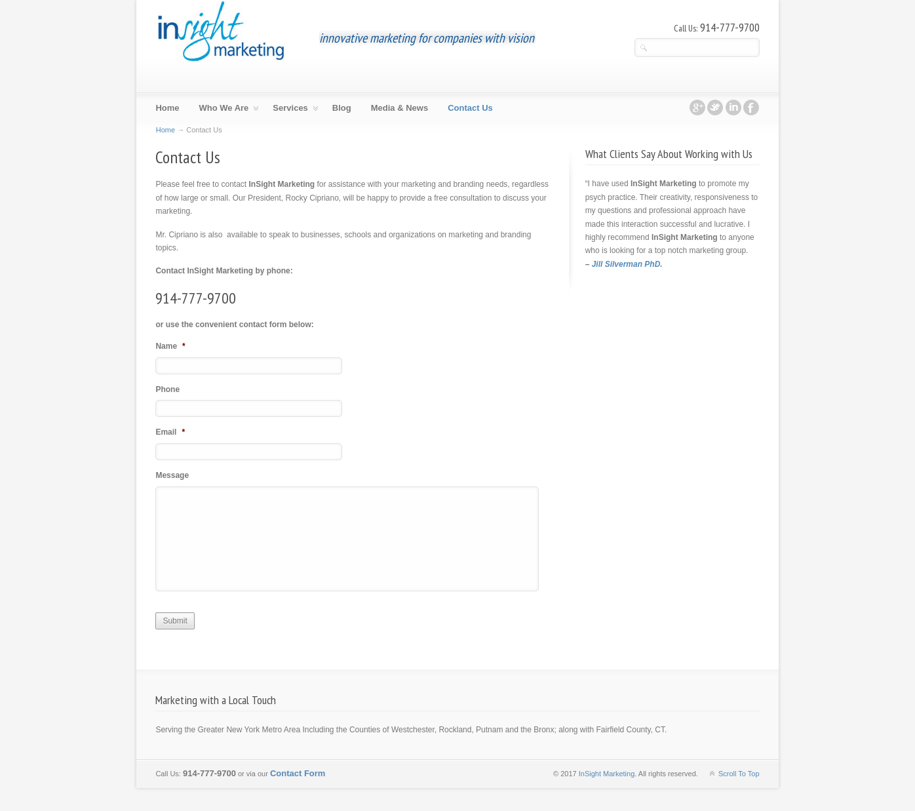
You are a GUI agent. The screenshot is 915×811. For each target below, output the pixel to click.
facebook (751, 107)
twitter (715, 107)
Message (172, 475)
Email (170, 432)
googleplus (697, 107)
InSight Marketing (220, 31)
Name (170, 346)
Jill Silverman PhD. (627, 264)
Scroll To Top (739, 774)
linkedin (733, 107)
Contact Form (298, 773)
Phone (167, 389)
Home (165, 130)
